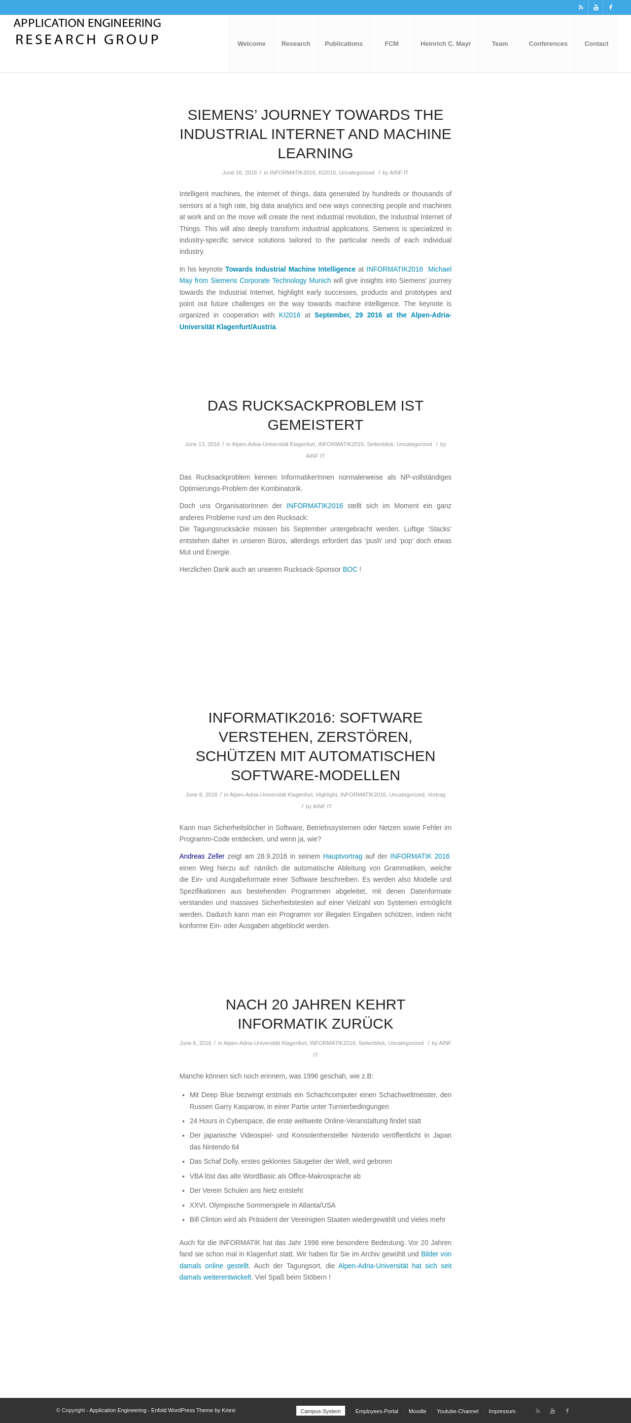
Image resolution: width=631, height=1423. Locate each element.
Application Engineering (117, 1410)
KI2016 (327, 172)
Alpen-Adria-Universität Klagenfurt (274, 444)
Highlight (326, 795)
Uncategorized (357, 172)
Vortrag (436, 795)
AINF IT (398, 172)
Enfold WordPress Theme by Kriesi (193, 1410)
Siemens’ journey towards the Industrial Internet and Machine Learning (315, 133)
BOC (350, 569)
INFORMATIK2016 (293, 172)
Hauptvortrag (342, 856)
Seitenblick (380, 444)
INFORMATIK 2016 (418, 856)
